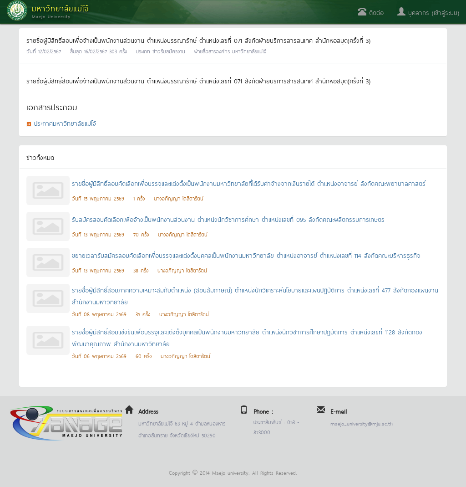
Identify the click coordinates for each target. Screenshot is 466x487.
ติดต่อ (371, 12)
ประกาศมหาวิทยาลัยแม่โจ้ (65, 123)
